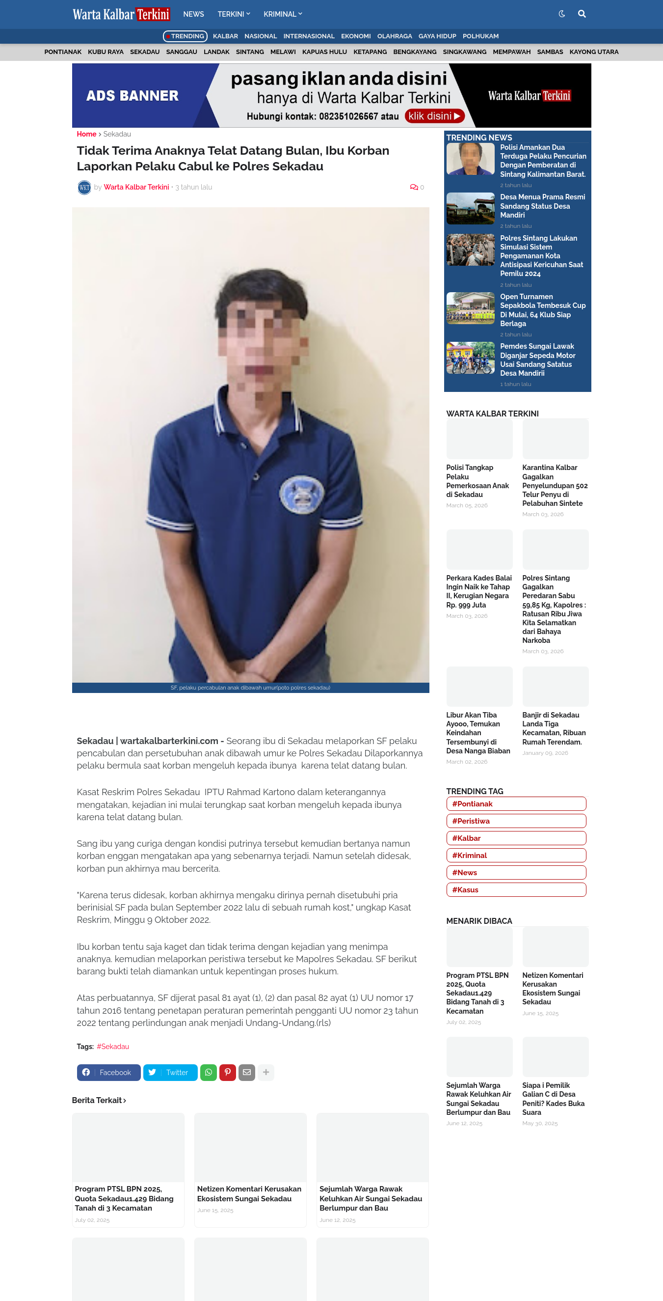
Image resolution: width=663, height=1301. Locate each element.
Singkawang (465, 51)
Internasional (309, 36)
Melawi (283, 51)
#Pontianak (472, 804)
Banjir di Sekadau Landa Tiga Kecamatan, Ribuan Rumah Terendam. (554, 728)
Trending (185, 36)
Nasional (260, 36)
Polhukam (481, 36)
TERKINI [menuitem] (231, 14)
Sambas (550, 51)
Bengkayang (414, 51)
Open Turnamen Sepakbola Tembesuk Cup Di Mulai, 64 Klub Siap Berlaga (543, 310)
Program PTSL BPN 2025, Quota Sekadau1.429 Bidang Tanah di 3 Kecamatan (124, 1199)
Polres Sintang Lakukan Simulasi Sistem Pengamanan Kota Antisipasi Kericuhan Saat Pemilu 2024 (542, 256)
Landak (217, 51)
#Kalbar (466, 838)
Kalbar (225, 36)
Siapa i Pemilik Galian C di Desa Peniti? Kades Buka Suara (554, 1098)
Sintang (250, 51)
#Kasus (465, 890)
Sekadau (144, 51)
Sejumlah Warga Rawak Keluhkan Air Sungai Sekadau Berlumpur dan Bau (370, 1199)
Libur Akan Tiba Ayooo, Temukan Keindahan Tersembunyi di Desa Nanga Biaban (479, 733)
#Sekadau (113, 1047)
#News (464, 872)
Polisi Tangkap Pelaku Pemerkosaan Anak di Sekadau (478, 481)
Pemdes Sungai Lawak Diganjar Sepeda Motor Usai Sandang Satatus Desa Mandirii (538, 359)
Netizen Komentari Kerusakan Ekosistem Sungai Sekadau (249, 1194)
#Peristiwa (471, 821)
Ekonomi (356, 36)
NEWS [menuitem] (194, 14)
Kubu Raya (106, 51)
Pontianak (62, 51)
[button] (562, 14)
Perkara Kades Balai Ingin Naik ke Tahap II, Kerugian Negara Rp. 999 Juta (479, 591)
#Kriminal (469, 855)
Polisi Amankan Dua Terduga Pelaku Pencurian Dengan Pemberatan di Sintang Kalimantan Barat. (544, 160)
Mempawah (512, 51)
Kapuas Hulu (324, 51)
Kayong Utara (594, 51)
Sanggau (181, 51)
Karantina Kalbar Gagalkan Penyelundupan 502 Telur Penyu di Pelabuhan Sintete (555, 485)
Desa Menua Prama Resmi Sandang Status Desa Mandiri (543, 206)
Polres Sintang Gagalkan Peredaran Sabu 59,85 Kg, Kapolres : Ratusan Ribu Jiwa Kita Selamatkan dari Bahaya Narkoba (554, 609)
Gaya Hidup (437, 36)
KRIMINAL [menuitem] (280, 14)
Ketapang (370, 51)
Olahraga (394, 36)
